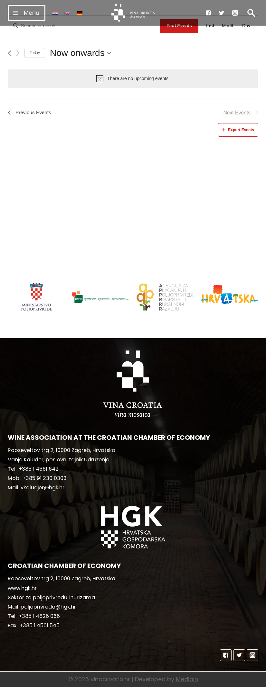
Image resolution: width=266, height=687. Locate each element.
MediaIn (187, 679)
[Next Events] (18, 53)
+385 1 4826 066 (39, 616)
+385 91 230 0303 (45, 478)
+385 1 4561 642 (39, 469)
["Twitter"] (221, 13)
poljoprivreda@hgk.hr (48, 606)
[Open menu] (26, 13)
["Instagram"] (235, 13)
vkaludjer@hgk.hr (42, 487)
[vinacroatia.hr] (133, 13)
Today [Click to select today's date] (35, 52)
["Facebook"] (208, 13)
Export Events (238, 130)
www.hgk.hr (22, 588)
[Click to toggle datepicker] (80, 53)
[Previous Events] (9, 53)
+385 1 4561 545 (40, 625)
